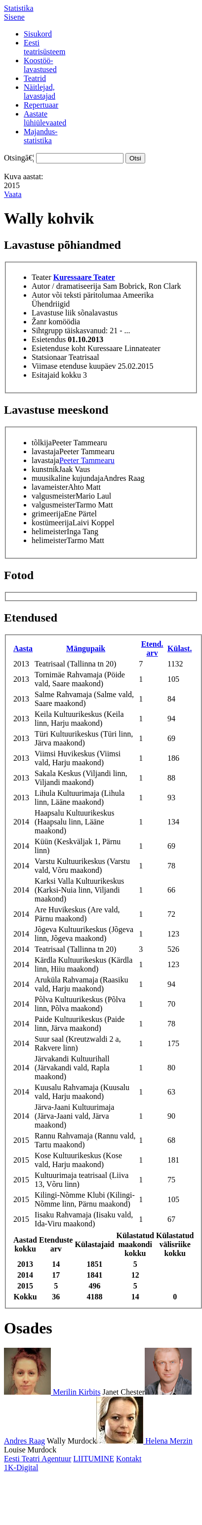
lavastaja (45, 451)
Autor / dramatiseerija (66, 286)
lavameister (50, 487)
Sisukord (38, 34)
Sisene (14, 17)
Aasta (23, 648)
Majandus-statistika (40, 136)
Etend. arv (152, 648)
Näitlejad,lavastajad (39, 91)
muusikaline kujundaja (67, 478)
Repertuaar (41, 105)
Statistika (19, 8)
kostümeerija (52, 522)
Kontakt (129, 1458)
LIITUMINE (93, 1458)
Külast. (179, 648)
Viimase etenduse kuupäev (74, 366)
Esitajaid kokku (56, 375)
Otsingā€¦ (19, 158)
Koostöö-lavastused (40, 65)
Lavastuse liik (54, 313)
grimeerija (48, 513)
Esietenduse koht (58, 348)
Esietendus (49, 339)
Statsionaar (49, 357)
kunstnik (45, 469)
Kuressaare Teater (84, 277)
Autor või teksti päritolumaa (76, 295)
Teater (41, 277)
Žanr (39, 321)
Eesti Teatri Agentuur (37, 1458)
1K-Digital (21, 1467)
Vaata (13, 194)
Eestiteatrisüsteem (44, 47)
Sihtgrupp (47, 330)
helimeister (49, 531)
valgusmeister (54, 496)
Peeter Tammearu (87, 460)
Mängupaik (85, 648)
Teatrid (35, 78)
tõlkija (42, 442)
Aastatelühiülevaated (45, 118)
